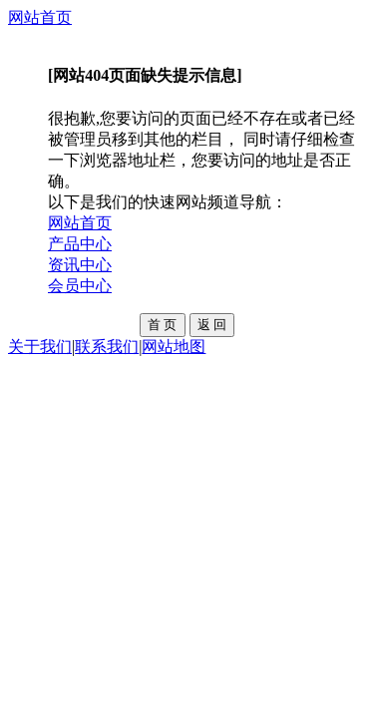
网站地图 (173, 346)
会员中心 (80, 285)
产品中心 (80, 243)
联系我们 (107, 346)
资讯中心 (80, 264)
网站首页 (40, 17)
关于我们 (40, 346)
